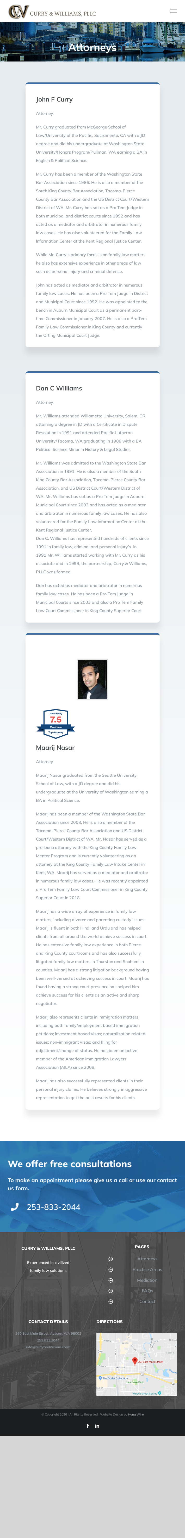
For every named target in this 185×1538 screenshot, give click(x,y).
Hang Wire (136, 1414)
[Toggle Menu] (173, 11)
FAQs (147, 1290)
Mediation (147, 1280)
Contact (147, 1301)
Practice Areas (147, 1269)
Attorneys (147, 1258)
